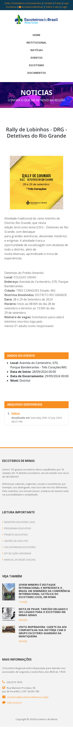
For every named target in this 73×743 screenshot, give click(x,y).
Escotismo (36, 65)
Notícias (36, 50)
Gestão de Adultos (15, 540)
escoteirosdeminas (31, 6)
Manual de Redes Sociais (18, 559)
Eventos (37, 57)
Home (36, 35)
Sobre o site (52, 6)
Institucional (36, 42)
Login (64, 6)
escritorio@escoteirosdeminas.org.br (28, 697)
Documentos (36, 73)
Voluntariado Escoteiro (19, 547)
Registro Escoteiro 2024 (18, 522)
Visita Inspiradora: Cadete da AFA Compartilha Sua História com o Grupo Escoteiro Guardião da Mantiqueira (43, 631)
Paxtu (58, 3)
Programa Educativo (16, 528)
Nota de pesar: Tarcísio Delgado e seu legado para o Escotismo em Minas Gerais (43, 612)
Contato (48, 3)
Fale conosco (14, 702)
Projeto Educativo (15, 534)
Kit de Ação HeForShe (16, 553)
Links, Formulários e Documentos (23, 3)
